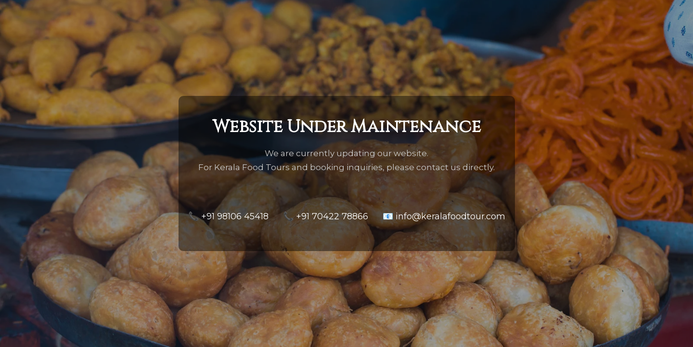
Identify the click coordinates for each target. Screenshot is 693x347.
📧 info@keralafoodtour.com (444, 216)
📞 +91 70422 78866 (325, 216)
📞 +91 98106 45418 (228, 216)
